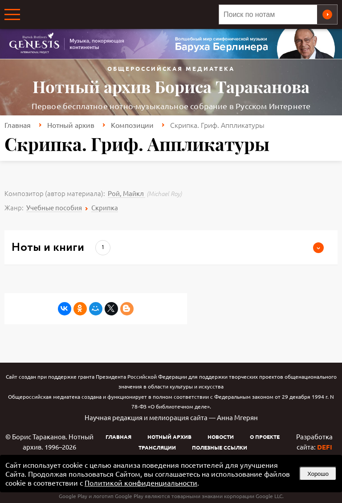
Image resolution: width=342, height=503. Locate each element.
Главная (17, 124)
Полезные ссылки (219, 447)
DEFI (324, 446)
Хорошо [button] (318, 473)
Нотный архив (70, 124)
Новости (221, 436)
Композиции (132, 124)
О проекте (265, 436)
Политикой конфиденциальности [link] (141, 482)
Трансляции (157, 447)
